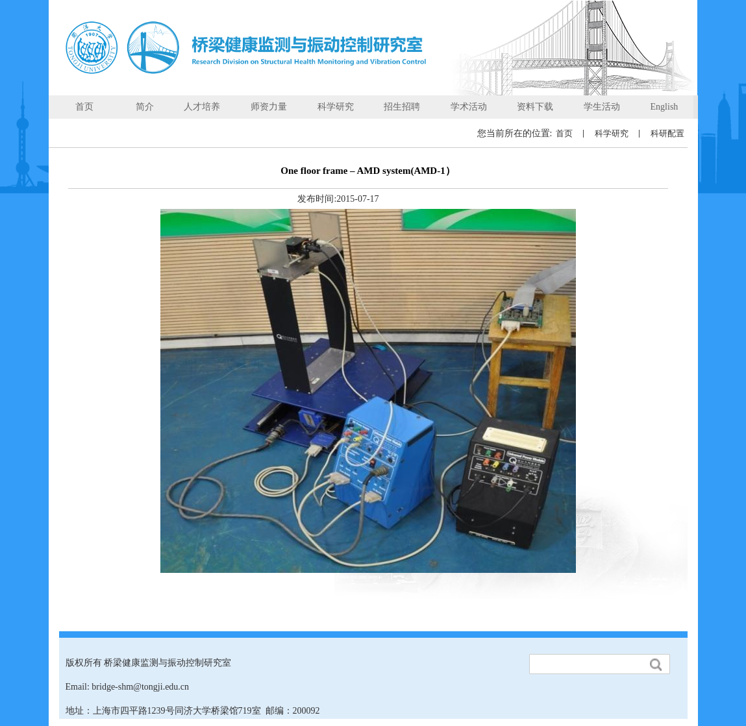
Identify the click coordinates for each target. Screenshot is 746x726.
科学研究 (611, 133)
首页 (564, 133)
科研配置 (667, 133)
